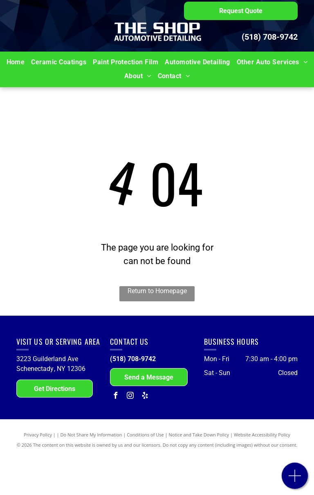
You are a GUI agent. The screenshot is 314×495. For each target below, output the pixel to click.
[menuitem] (15, 62)
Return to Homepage (157, 291)
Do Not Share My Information (91, 435)
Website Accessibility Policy (262, 435)
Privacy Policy (38, 435)
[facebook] (115, 396)
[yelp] (144, 396)
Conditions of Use (145, 435)
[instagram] (130, 396)
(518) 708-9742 (270, 37)
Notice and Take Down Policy (199, 435)
